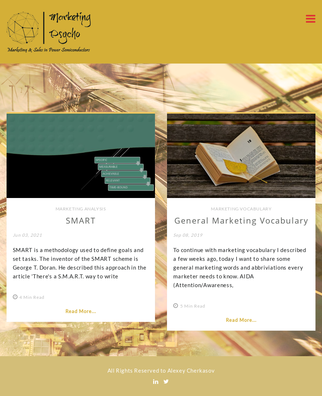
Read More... (80, 311)
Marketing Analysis (81, 209)
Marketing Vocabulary (241, 209)
